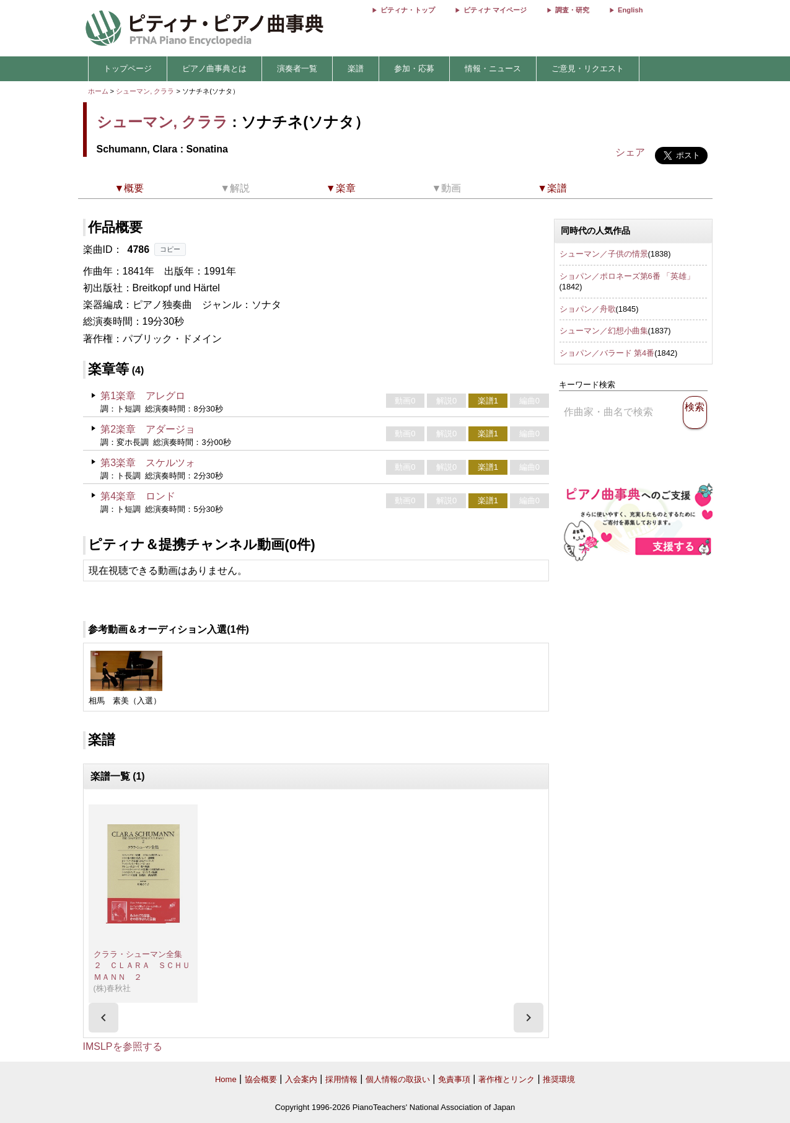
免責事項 (454, 1079)
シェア (630, 152)
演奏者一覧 (297, 68)
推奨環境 (559, 1079)
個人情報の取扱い (398, 1079)
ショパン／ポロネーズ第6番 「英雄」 (627, 276)
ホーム (98, 91)
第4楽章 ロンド (137, 496)
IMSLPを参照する (122, 1046)
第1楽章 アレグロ (142, 395)
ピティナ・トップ (407, 10)
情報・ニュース (493, 68)
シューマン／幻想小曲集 (604, 330)
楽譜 (356, 68)
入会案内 (301, 1079)
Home (226, 1079)
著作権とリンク (506, 1079)
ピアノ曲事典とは (214, 68)
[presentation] (103, 1018)
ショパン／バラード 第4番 (607, 353)
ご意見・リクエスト (587, 68)
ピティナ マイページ (495, 10)
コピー (170, 249)
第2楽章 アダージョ (147, 429)
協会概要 (261, 1079)
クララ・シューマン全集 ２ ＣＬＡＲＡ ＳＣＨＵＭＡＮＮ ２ (142, 965)
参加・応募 (414, 68)
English (630, 10)
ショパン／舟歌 (588, 309)
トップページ (127, 68)
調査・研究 (572, 10)
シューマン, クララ (145, 91)
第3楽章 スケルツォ (147, 462)
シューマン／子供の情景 (604, 253)
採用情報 (341, 1079)
